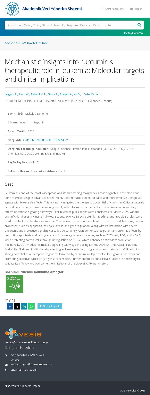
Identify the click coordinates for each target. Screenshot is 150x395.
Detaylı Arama (133, 33)
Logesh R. (11, 94)
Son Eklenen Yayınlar (34, 42)
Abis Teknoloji (128, 390)
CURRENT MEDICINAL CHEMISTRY (45, 140)
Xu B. (77, 94)
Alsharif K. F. (38, 94)
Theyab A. (66, 94)
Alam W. (24, 94)
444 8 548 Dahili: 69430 (24, 370)
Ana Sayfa (11, 42)
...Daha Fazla (90, 94)
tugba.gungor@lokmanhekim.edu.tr (31, 364)
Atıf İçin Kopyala (50, 306)
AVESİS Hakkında (29, 342)
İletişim (46, 342)
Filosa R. (53, 94)
